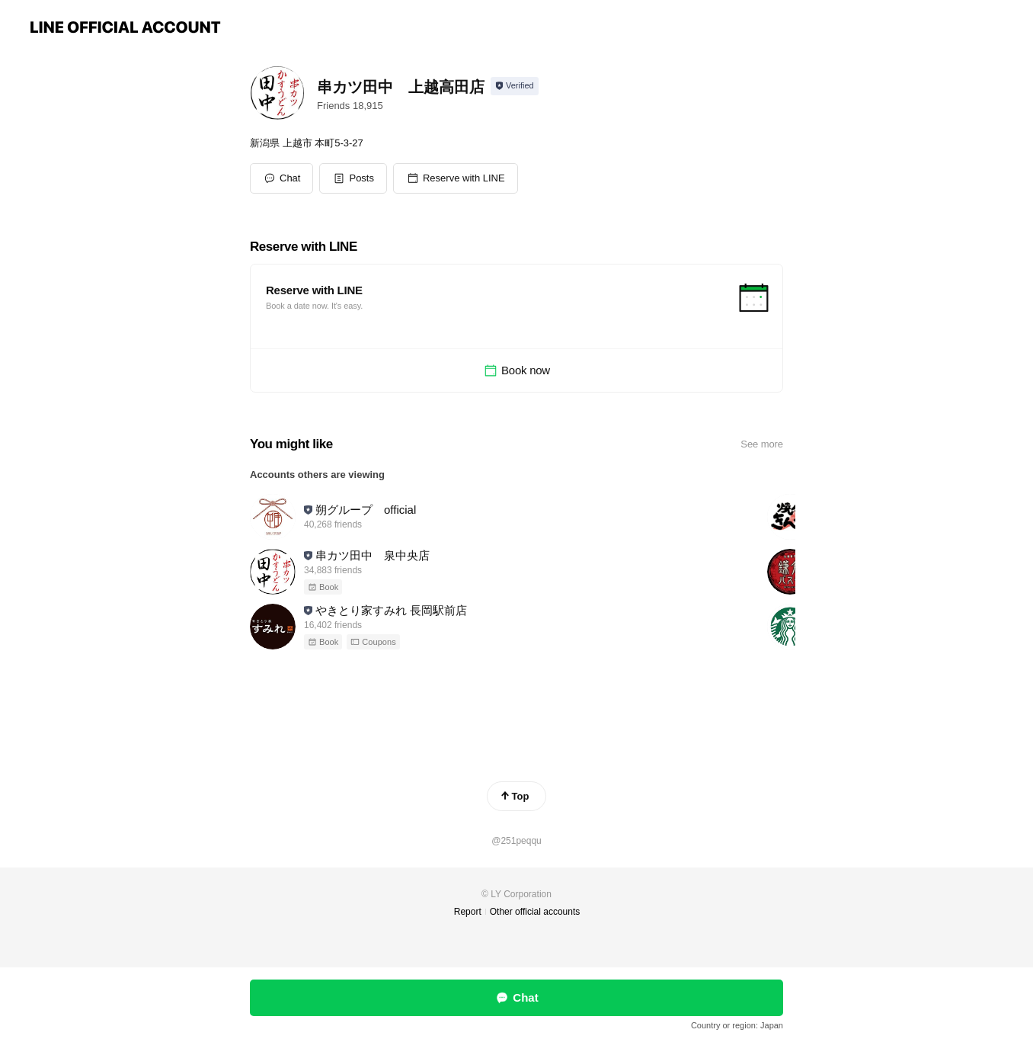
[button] (353, 178)
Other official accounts (535, 911)
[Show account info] (515, 86)
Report (467, 911)
